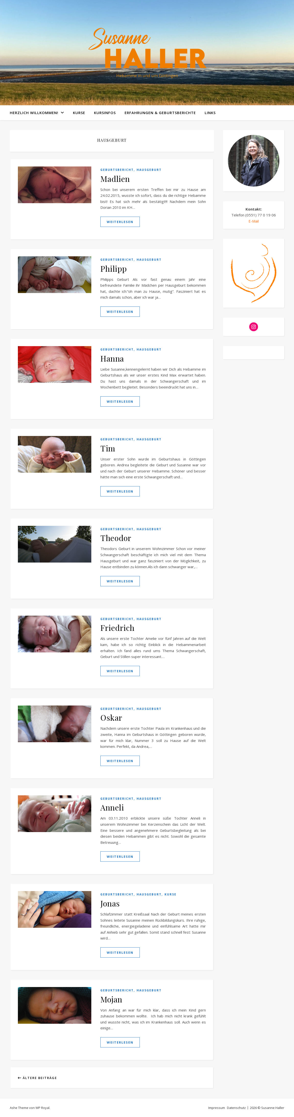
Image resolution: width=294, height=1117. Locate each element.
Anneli (112, 807)
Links (210, 112)
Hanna (112, 358)
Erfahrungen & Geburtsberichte (160, 112)
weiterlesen (120, 222)
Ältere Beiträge (37, 1078)
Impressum (216, 1107)
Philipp (113, 268)
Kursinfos (105, 112)
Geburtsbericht (117, 170)
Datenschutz (236, 1107)
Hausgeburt (149, 170)
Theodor (115, 537)
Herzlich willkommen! (34, 112)
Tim (107, 448)
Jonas (110, 903)
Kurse (79, 112)
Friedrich (117, 627)
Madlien (115, 178)
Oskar (111, 717)
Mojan (111, 999)
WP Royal (42, 1107)
